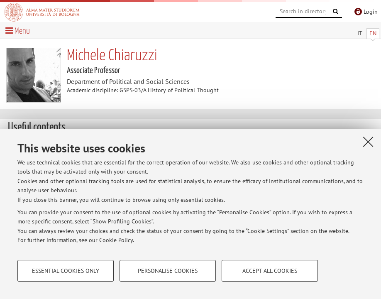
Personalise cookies (168, 270)
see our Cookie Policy (106, 240)
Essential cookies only (65, 270)
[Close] (368, 141)
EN (372, 33)
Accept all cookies (269, 270)
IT (359, 33)
